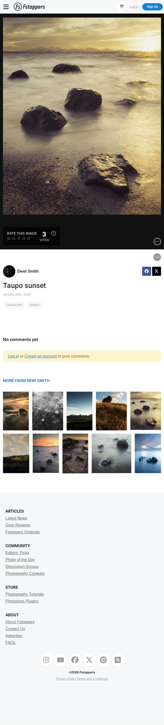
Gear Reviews (17, 525)
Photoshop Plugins (21, 601)
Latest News (16, 518)
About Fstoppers (19, 622)
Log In (134, 6)
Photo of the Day (20, 560)
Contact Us (15, 629)
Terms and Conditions (92, 679)
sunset (34, 305)
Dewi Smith (28, 271)
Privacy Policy (66, 679)
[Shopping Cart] (122, 6)
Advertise (13, 636)
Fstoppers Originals (22, 532)
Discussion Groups (22, 566)
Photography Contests (25, 573)
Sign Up (152, 6)
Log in (13, 356)
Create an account (41, 356)
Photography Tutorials (24, 594)
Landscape (14, 305)
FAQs (10, 643)
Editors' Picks (17, 553)
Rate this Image (22, 233)
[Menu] (6, 6)
